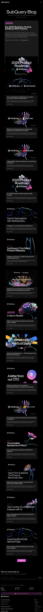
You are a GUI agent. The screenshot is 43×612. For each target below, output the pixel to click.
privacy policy (22, 585)
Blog (36, 599)
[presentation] (9, 582)
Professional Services (4, 604)
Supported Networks (38, 606)
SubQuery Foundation (38, 610)
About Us (36, 602)
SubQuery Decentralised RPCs (7, 608)
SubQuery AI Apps (4, 611)
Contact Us (36, 605)
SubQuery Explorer (4, 603)
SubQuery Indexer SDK (5, 606)
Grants (36, 609)
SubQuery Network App (5, 601)
